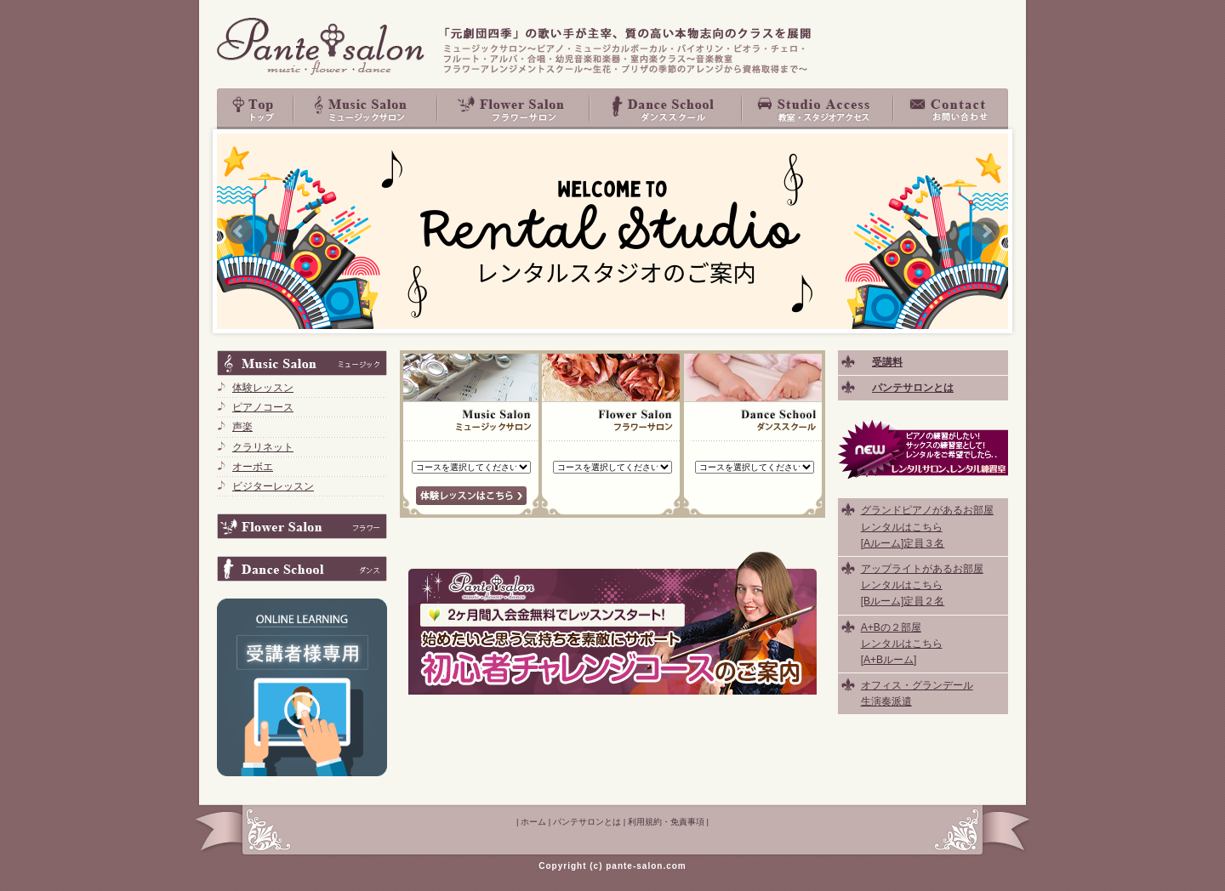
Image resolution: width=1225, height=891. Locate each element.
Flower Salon (514, 108)
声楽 (242, 427)
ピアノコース (262, 407)
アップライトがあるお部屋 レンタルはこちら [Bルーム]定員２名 (922, 585)
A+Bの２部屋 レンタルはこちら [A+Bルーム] (902, 643)
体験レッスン (262, 388)
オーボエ (252, 467)
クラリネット (262, 447)
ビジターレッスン (273, 486)
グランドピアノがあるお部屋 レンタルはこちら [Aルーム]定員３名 (927, 526)
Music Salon (365, 108)
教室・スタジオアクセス (818, 108)
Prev (239, 231)
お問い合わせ (951, 108)
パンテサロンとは (587, 821)
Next (986, 231)
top (255, 108)
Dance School (666, 108)
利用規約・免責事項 (666, 821)
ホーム (533, 821)
